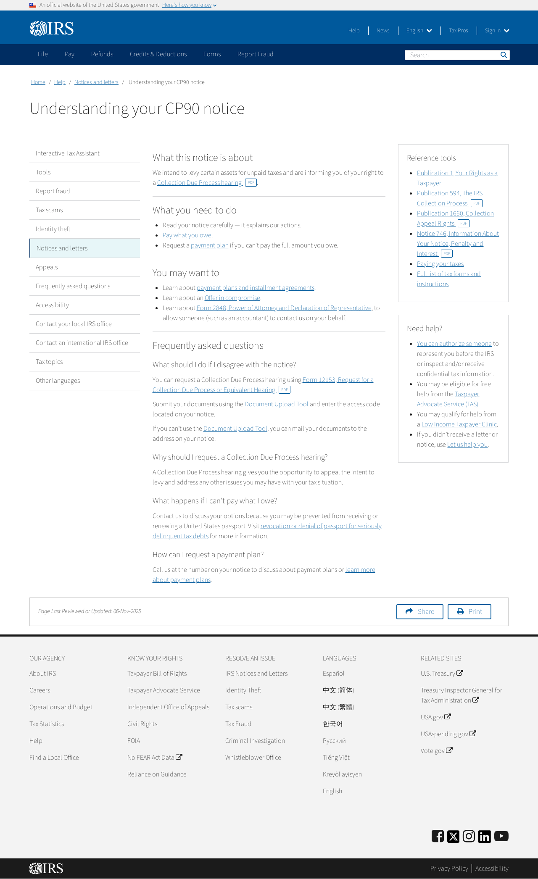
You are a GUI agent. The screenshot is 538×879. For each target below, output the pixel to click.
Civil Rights (142, 724)
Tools (43, 172)
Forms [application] (212, 54)
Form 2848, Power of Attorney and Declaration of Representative (284, 308)
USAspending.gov (448, 734)
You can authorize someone (454, 343)
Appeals (47, 266)
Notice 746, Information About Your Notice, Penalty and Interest (458, 243)
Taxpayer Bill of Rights (157, 673)
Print (475, 612)
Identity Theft (243, 690)
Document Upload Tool (277, 404)
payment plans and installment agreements (255, 287)
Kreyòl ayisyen (342, 774)
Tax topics (49, 361)
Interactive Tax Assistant (68, 153)
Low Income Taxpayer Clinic (459, 424)
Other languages (58, 380)
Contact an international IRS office (82, 342)
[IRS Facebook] (438, 836)
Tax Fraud (238, 724)
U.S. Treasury (442, 673)
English (419, 30)
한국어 (333, 724)
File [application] (43, 54)
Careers (39, 690)
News (383, 30)
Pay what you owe (187, 235)
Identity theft (53, 229)
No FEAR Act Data (154, 757)
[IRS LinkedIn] (484, 839)
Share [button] (426, 612)
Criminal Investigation (255, 740)
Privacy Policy (449, 868)
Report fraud (53, 191)
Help (354, 30)
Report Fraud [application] (255, 54)
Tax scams (49, 210)
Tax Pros (458, 30)
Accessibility (52, 304)
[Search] (457, 55)
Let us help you (467, 444)
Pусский (334, 740)
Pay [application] (69, 54)
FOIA (133, 740)
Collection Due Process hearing (207, 182)
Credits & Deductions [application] (158, 54)
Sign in (497, 30)
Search (503, 54)
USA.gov (436, 717)
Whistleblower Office (253, 757)
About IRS (42, 673)
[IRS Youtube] (501, 836)
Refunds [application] (102, 54)
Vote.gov (436, 750)
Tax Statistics (46, 724)
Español (334, 673)
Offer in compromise (232, 298)
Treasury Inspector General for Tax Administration (461, 695)
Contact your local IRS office (74, 323)
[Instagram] (469, 836)
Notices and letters (96, 82)
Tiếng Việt (336, 757)
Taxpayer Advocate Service (163, 690)
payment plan (210, 245)
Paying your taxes (440, 263)
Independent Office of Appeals (168, 707)
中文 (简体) (338, 690)
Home (38, 82)
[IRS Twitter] (453, 839)
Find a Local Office (54, 757)
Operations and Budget (60, 707)
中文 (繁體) (338, 707)
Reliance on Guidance (157, 774)
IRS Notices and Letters (256, 673)
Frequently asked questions (73, 285)
